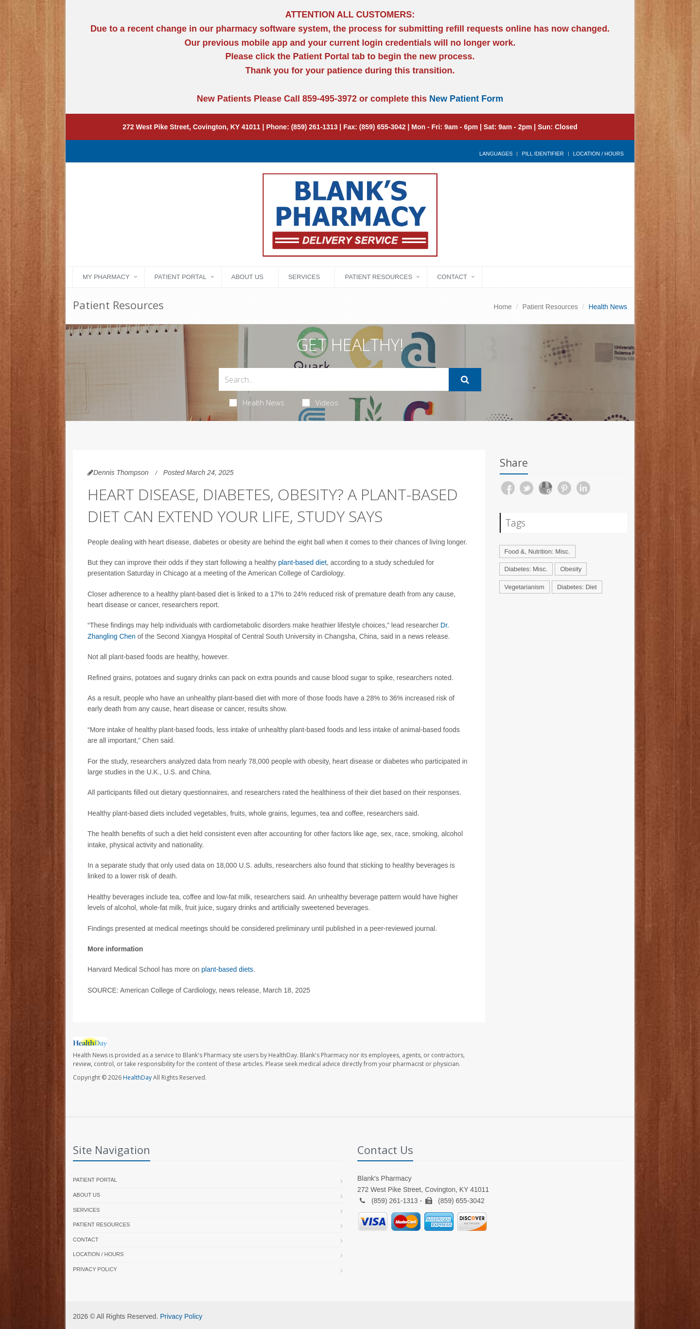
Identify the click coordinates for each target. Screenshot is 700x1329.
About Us (247, 276)
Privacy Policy (95, 1269)
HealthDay (137, 1077)
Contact (452, 276)
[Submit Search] (465, 379)
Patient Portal (181, 276)
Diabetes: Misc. (526, 569)
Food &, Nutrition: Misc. (537, 551)
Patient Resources (378, 276)
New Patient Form (466, 99)
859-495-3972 (328, 99)
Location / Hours (598, 154)
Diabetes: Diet (577, 587)
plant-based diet (302, 562)
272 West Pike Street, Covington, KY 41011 (191, 127)
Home (503, 307)
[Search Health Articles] (334, 379)
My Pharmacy (106, 276)
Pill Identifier (542, 154)
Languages (495, 154)
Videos (320, 402)
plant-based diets (227, 969)
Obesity (570, 569)
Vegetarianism (524, 587)
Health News (256, 402)
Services (304, 276)
